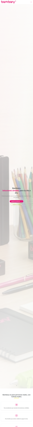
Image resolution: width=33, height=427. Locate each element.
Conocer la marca (16, 204)
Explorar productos (16, 201)
